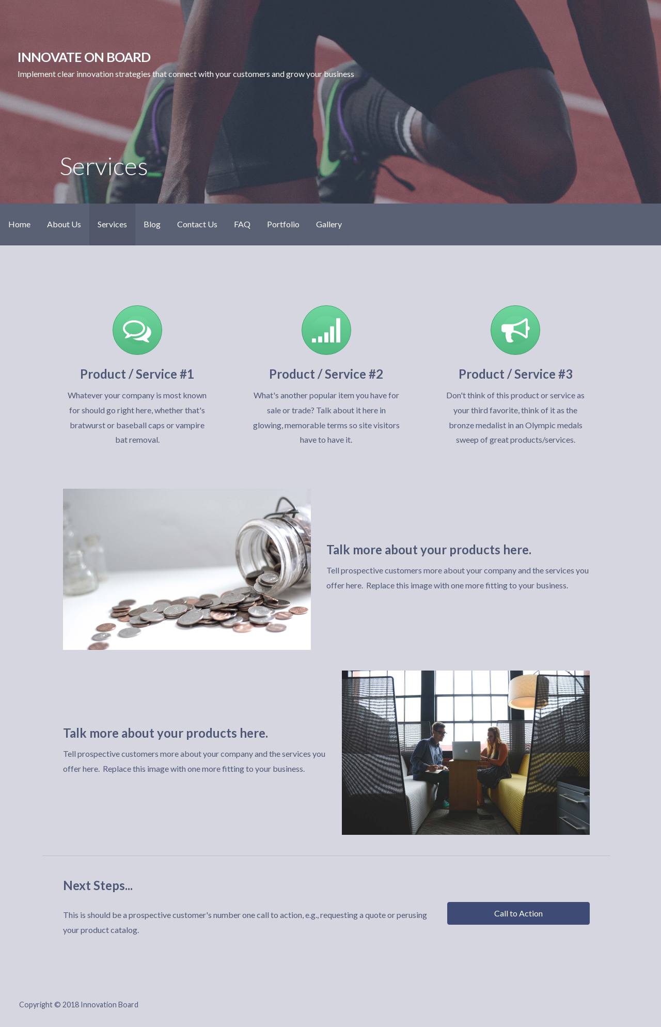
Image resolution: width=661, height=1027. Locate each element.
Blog (152, 224)
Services (112, 224)
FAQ (242, 224)
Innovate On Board (84, 57)
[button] (518, 913)
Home (19, 224)
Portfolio (283, 224)
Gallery (329, 224)
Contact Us (197, 224)
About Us (64, 224)
